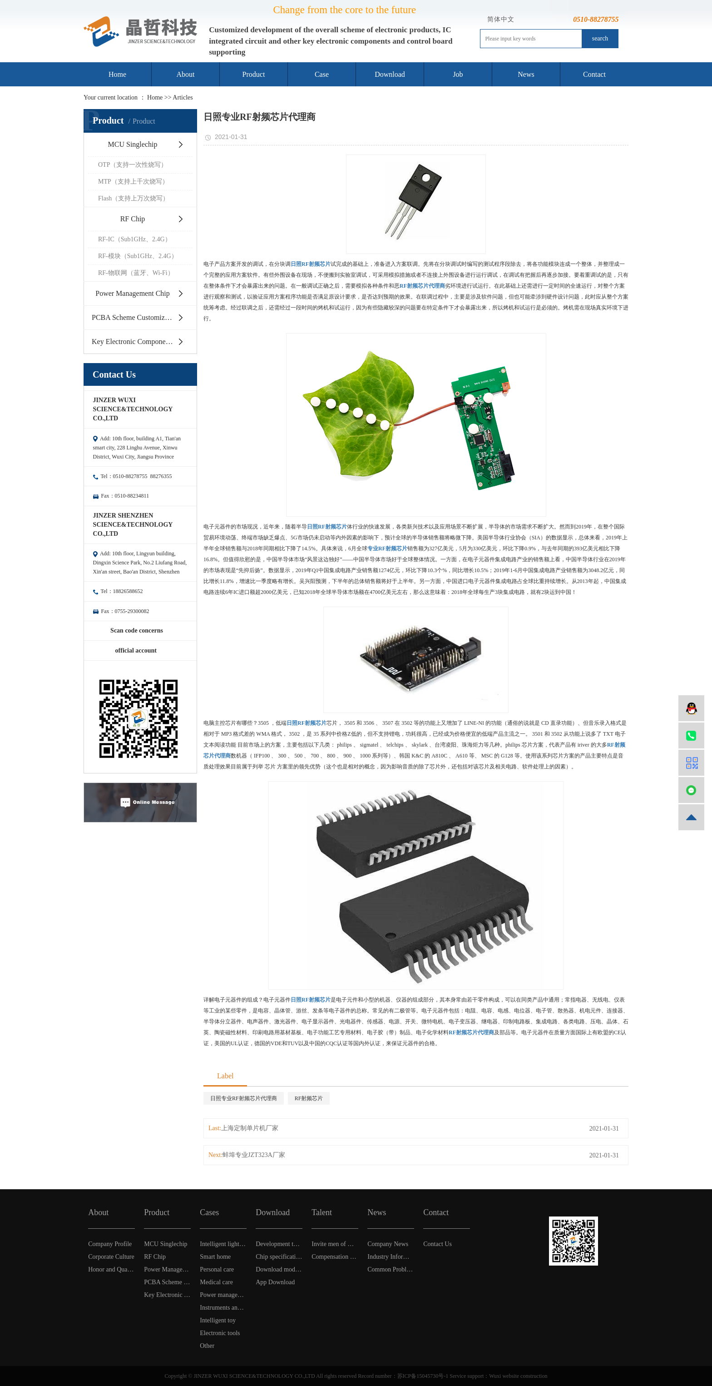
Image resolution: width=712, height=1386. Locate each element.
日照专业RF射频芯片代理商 (243, 1098)
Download (390, 74)
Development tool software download (279, 1244)
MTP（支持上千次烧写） (133, 181)
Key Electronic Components (133, 341)
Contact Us (437, 1244)
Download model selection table (279, 1269)
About (186, 74)
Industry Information (390, 1256)
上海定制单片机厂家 (249, 1128)
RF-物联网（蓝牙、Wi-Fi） (136, 272)
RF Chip (132, 219)
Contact (594, 74)
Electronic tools (220, 1333)
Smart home (215, 1256)
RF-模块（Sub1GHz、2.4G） (138, 256)
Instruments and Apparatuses (223, 1307)
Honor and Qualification (111, 1269)
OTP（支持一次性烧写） (132, 164)
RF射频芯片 (309, 1098)
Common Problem (390, 1269)
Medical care (216, 1282)
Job (458, 74)
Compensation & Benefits (335, 1256)
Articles (183, 97)
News (526, 74)
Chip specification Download (279, 1256)
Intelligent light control (223, 1244)
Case (322, 74)
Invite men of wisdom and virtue (335, 1244)
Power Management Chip (132, 293)
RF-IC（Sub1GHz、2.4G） (134, 239)
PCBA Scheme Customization (135, 317)
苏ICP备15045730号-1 (423, 1376)
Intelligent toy (218, 1320)
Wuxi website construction (518, 1376)
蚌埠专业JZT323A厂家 (253, 1155)
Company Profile (110, 1244)
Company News (387, 1244)
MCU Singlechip (133, 144)
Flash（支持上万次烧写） (133, 198)
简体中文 (500, 19)
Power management (223, 1294)
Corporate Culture (111, 1256)
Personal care (217, 1269)
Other (207, 1345)
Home (117, 74)
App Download (275, 1282)
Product (253, 74)
